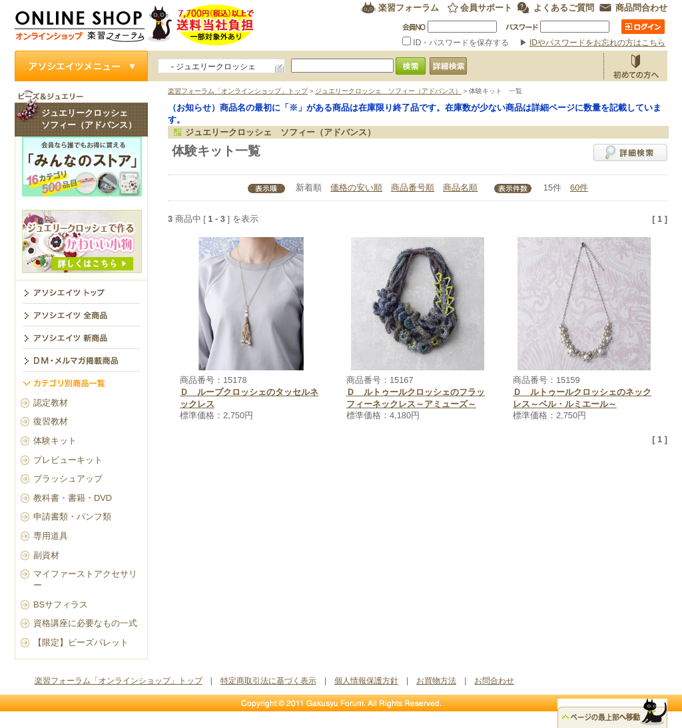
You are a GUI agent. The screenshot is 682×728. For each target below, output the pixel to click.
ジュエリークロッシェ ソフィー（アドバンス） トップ (81, 291)
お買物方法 (635, 66)
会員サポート (486, 8)
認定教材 (50, 403)
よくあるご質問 (563, 8)
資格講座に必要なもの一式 (85, 623)
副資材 (46, 555)
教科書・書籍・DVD (72, 498)
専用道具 (50, 536)
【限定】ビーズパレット (81, 642)
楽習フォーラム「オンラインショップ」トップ (238, 91)
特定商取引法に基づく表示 (268, 680)
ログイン (643, 26)
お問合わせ (494, 680)
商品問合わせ (641, 8)
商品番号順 (412, 187)
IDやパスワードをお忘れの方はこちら (597, 42)
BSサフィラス (60, 604)
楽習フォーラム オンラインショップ (135, 25)
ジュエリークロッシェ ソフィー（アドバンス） (388, 91)
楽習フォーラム (408, 8)
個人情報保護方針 (366, 680)
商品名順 (460, 187)
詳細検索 (630, 152)
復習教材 (50, 421)
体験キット (55, 441)
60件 (579, 187)
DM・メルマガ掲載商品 (81, 359)
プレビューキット (68, 460)
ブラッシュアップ (68, 479)
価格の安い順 (356, 187)
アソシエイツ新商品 (81, 337)
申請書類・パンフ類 (72, 517)
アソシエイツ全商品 (81, 314)
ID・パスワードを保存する (457, 42)
